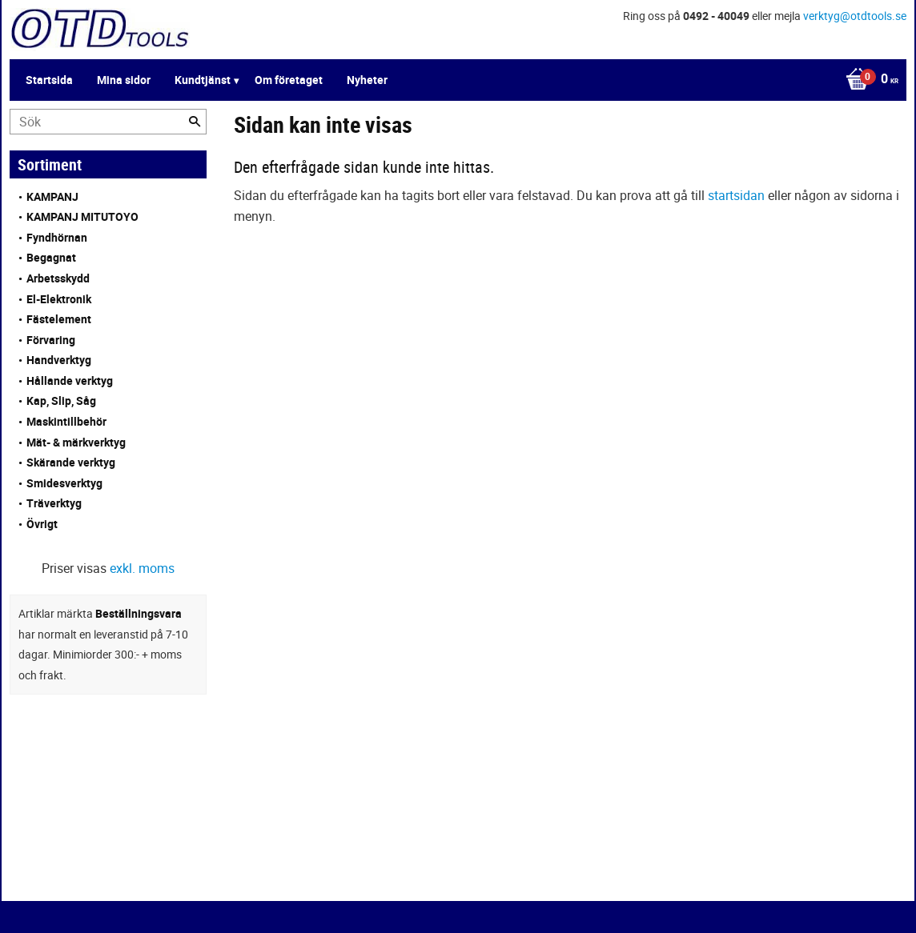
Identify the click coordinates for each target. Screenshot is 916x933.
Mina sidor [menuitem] (124, 79)
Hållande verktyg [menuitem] (69, 380)
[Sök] (195, 122)
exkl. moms (142, 568)
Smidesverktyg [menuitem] (64, 483)
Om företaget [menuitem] (289, 79)
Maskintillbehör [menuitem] (66, 421)
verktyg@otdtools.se (854, 15)
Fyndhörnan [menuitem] (56, 237)
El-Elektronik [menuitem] (58, 298)
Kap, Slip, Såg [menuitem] (61, 400)
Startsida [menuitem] (49, 79)
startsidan (736, 195)
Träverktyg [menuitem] (54, 503)
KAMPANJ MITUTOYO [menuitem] (82, 216)
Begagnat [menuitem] (51, 257)
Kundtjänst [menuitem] (203, 79)
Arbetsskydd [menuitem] (58, 278)
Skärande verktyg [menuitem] (70, 462)
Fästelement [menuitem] (58, 318)
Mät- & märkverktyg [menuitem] (76, 442)
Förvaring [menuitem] (50, 339)
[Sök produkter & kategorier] (108, 121)
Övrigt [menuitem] (42, 523)
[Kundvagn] (868, 80)
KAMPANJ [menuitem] (52, 196)
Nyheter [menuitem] (367, 79)
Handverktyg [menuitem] (58, 359)
